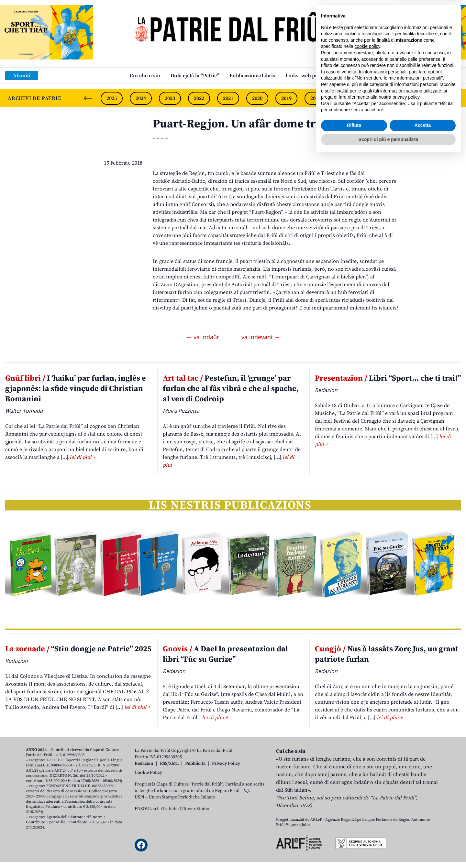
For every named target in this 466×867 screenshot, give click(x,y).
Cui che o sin (145, 75)
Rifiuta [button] (354, 835)
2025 (111, 98)
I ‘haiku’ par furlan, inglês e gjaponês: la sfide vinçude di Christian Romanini (75, 389)
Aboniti (21, 75)
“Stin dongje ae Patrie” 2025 (78, 649)
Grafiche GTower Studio (185, 809)
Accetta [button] (423, 835)
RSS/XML (169, 763)
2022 (199, 98)
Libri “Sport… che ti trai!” (388, 378)
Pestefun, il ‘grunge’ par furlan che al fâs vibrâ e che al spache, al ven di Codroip (231, 389)
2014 (432, 98)
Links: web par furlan (310, 75)
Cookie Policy (148, 772)
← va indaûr (203, 337)
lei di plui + (82, 457)
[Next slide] (455, 98)
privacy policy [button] (406, 807)
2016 (374, 98)
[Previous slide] (88, 98)
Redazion (144, 763)
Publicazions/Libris (252, 75)
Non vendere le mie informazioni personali (399, 788)
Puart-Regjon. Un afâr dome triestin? (252, 124)
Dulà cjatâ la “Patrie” (195, 75)
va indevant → (260, 337)
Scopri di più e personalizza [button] (388, 849)
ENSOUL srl (146, 809)
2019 (286, 98)
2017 (344, 98)
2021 (228, 98)
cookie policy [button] (367, 756)
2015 (403, 98)
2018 (315, 98)
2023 (170, 98)
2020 (257, 98)
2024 (141, 98)
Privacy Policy (226, 763)
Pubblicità (195, 763)
